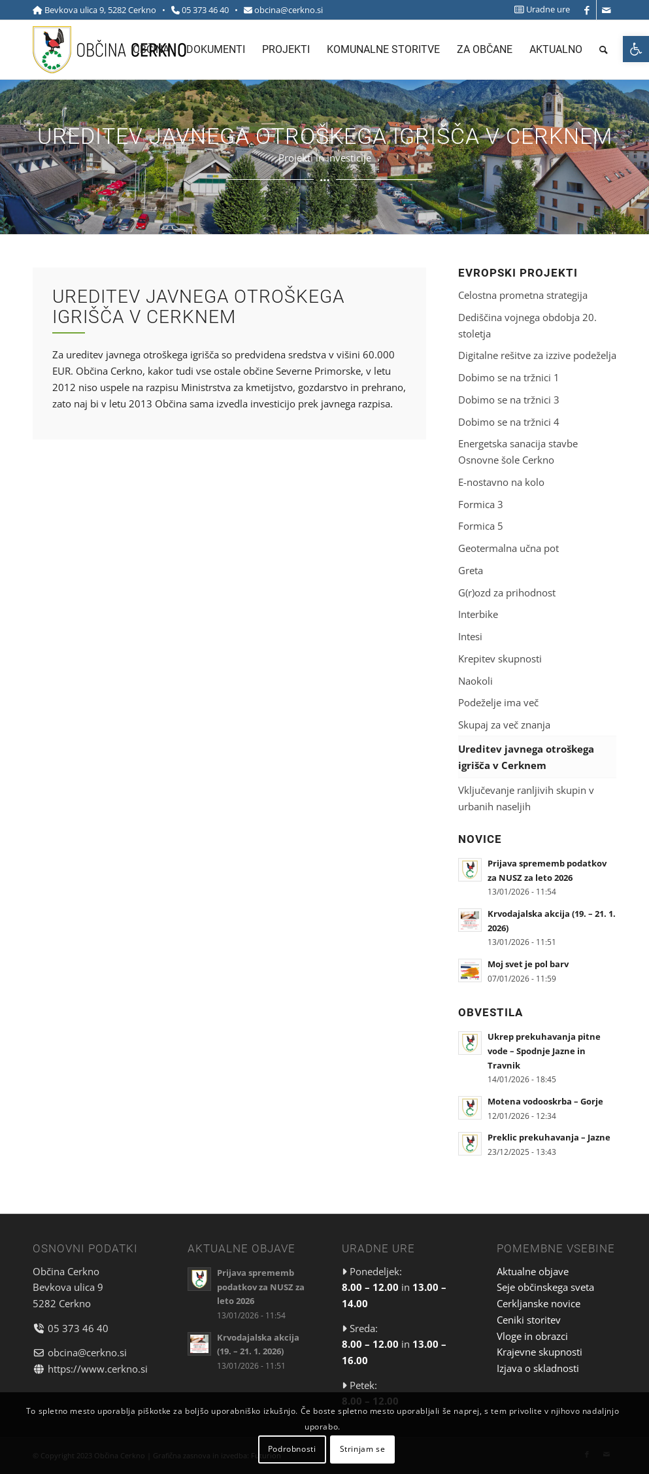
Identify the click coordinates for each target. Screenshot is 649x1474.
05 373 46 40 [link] (205, 10)
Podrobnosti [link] (292, 1448)
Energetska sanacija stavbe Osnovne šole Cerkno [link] (518, 451)
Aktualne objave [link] (533, 1271)
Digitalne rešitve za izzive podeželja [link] (537, 355)
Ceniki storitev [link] (529, 1319)
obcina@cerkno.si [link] (288, 10)
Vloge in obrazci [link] (532, 1336)
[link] (636, 49)
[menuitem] (539, 9)
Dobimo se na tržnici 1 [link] (508, 377)
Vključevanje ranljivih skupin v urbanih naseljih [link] (526, 798)
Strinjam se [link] (363, 1448)
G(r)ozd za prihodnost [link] (507, 592)
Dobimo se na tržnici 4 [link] (508, 421)
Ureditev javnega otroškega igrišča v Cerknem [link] (526, 757)
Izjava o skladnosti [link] (538, 1368)
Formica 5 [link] (480, 525)
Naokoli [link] (475, 680)
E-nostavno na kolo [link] (501, 481)
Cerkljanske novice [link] (538, 1303)
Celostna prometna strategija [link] (523, 294)
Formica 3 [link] (480, 504)
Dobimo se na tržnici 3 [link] (508, 399)
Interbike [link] (478, 614)
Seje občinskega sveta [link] (545, 1287)
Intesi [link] (470, 636)
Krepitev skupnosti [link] (500, 658)
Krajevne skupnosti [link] (539, 1351)
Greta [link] (470, 570)
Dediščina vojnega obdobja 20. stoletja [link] (527, 325)
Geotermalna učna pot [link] (508, 548)
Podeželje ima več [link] (498, 702)
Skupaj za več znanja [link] (504, 724)
